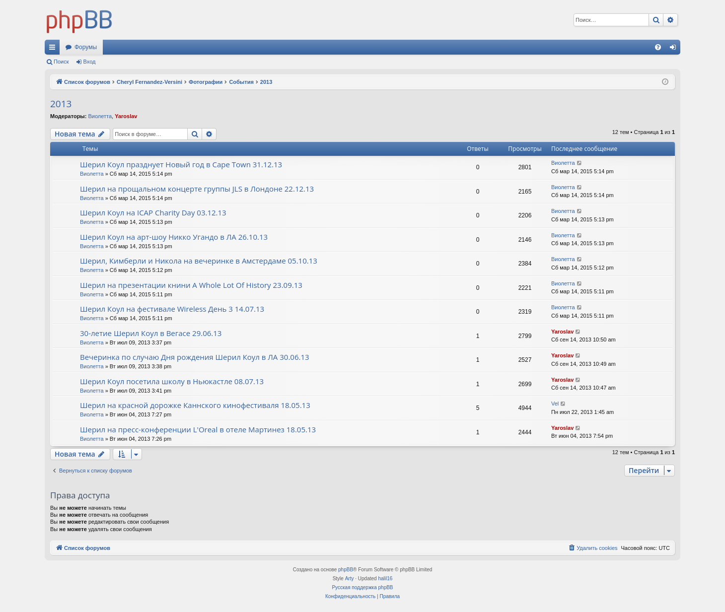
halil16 (385, 578)
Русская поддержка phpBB (362, 587)
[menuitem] (658, 47)
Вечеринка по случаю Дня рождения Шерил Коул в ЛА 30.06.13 (194, 357)
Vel (555, 404)
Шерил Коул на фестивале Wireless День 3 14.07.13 (172, 309)
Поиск (61, 62)
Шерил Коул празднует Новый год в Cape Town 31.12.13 (181, 164)
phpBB (345, 569)
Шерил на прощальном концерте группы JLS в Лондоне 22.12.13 (197, 189)
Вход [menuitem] (675, 49)
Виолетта (100, 116)
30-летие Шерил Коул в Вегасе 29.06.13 (150, 333)
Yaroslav (126, 116)
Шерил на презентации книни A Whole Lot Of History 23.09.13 (191, 285)
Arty (349, 578)
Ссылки (54, 49)
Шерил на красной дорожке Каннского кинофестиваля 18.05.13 (195, 405)
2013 (61, 103)
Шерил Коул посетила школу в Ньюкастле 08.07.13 (172, 381)
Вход (89, 62)
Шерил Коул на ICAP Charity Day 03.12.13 (153, 212)
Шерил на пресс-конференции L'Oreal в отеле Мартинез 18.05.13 (198, 429)
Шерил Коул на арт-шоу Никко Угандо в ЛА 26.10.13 (174, 237)
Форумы (85, 47)
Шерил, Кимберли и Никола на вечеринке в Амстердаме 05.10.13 (198, 261)
